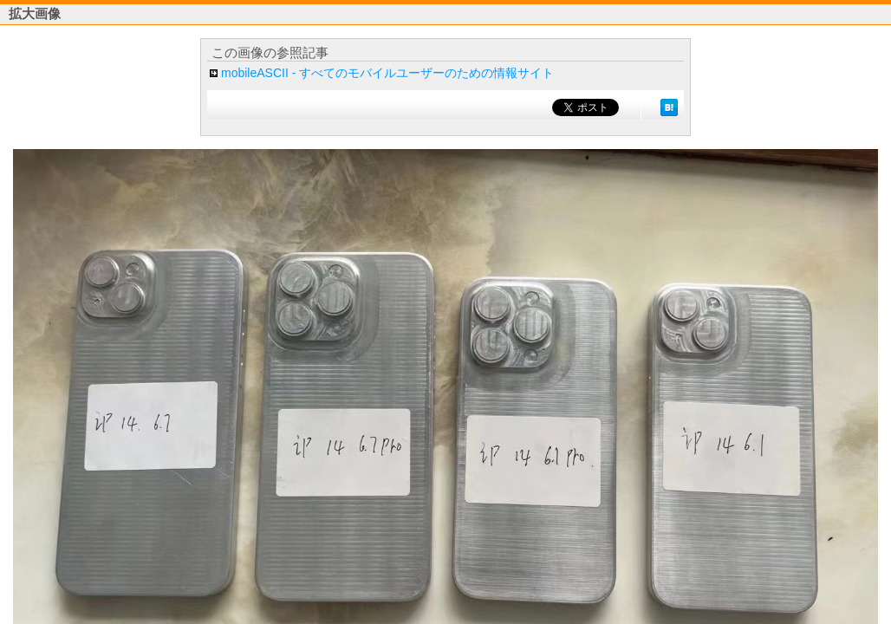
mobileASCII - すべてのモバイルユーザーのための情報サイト (387, 73)
